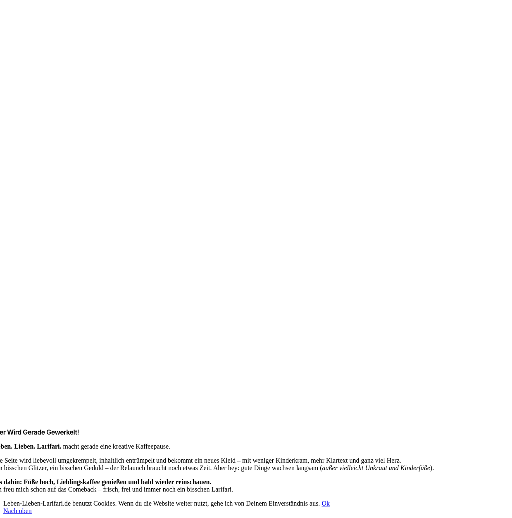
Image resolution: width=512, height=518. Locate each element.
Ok (325, 503)
